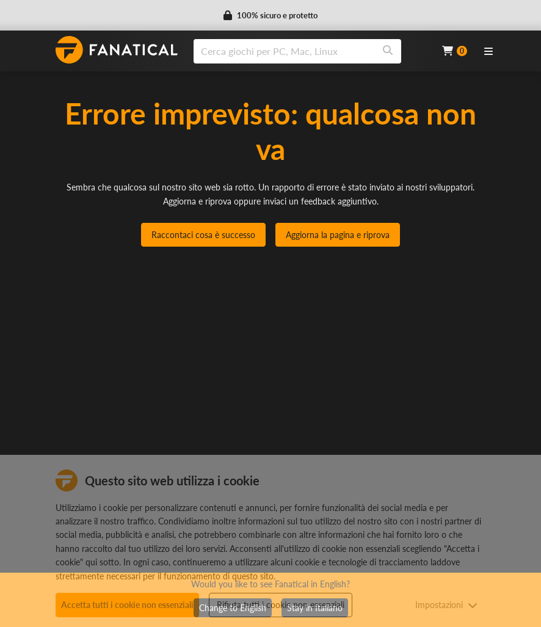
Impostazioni (446, 605)
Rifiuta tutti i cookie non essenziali (280, 605)
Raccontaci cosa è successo (203, 235)
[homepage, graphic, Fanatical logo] (117, 50)
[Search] (387, 51)
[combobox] (310, 51)
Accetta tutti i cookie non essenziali (127, 605)
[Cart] (454, 51)
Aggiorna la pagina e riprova (338, 235)
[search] (284, 51)
